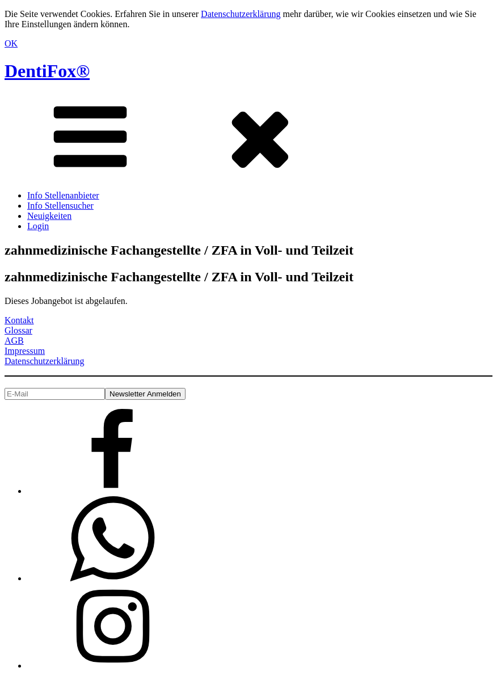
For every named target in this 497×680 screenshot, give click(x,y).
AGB (14, 340)
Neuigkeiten (49, 216)
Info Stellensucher (60, 205)
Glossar (18, 330)
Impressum (25, 351)
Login (38, 226)
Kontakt (19, 320)
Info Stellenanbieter (63, 195)
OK (11, 43)
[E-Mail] (55, 394)
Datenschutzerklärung (240, 14)
